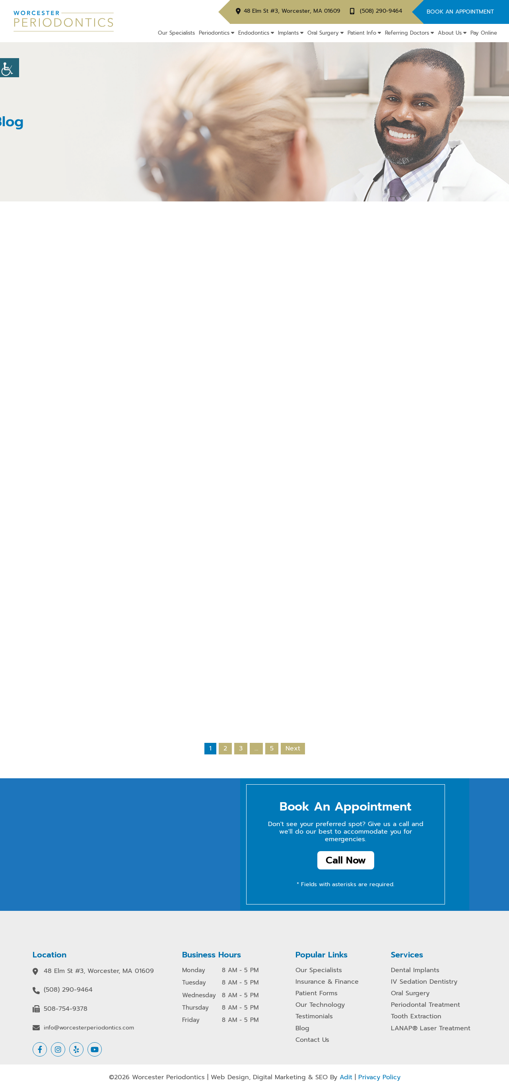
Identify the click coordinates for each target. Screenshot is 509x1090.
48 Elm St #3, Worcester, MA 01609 (292, 11)
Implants (288, 33)
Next (293, 748)
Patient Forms (316, 993)
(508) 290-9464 (381, 11)
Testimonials (314, 1016)
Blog (302, 1028)
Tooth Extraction (416, 1016)
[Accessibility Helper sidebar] (9, 67)
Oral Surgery (323, 33)
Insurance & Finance (327, 982)
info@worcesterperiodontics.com (89, 1027)
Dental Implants (415, 970)
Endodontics (253, 33)
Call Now (346, 861)
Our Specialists (176, 33)
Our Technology (320, 1005)
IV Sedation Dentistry (424, 982)
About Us (450, 33)
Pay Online (483, 33)
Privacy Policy (379, 1077)
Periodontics (214, 33)
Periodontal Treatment (425, 1005)
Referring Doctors (407, 33)
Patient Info (362, 33)
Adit (346, 1077)
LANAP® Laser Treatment (430, 1028)
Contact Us (312, 1040)
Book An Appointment (460, 12)
